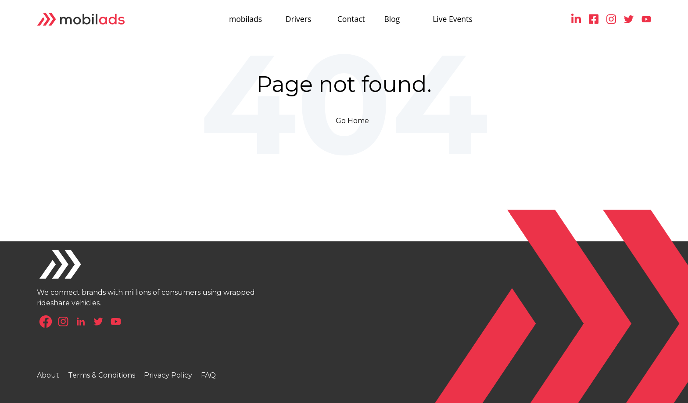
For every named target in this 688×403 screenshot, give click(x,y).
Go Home (352, 121)
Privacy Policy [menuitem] (168, 375)
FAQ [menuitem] (208, 375)
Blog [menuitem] (392, 19)
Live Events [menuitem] (453, 19)
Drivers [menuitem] (299, 19)
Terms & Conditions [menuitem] (101, 375)
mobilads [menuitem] (245, 19)
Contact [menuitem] (351, 19)
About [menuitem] (48, 375)
